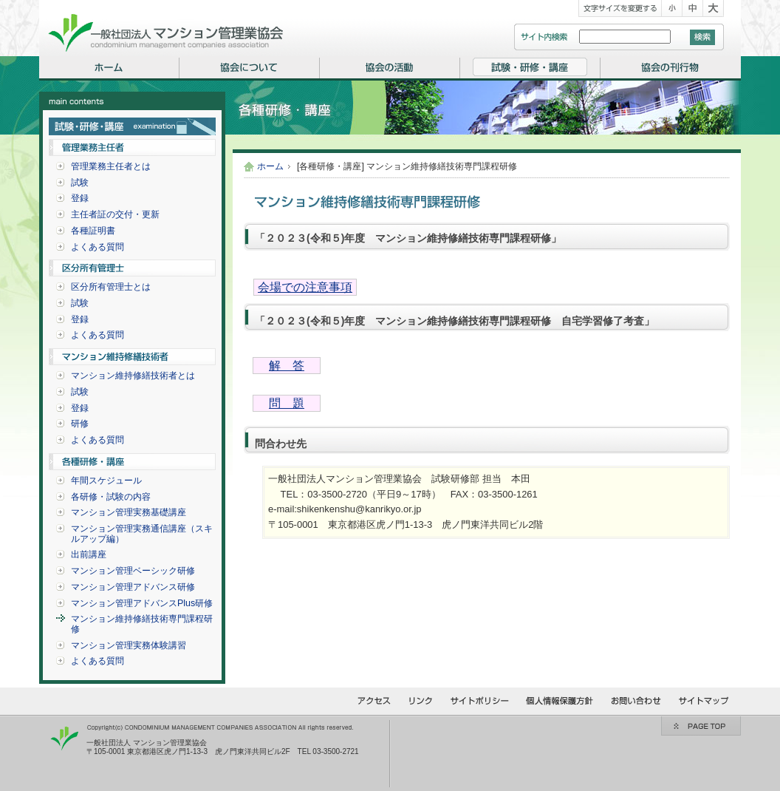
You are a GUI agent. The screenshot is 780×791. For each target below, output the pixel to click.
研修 (80, 423)
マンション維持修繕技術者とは (133, 375)
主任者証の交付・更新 (115, 214)
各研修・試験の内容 (111, 497)
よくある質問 (97, 247)
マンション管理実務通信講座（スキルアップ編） (142, 533)
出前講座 (88, 554)
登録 (80, 198)
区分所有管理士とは (111, 287)
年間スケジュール (106, 480)
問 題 (286, 403)
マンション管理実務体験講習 (128, 645)
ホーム (270, 166)
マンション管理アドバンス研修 (133, 587)
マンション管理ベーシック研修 (133, 571)
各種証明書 (93, 230)
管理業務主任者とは (111, 166)
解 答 (286, 365)
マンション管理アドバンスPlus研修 (142, 603)
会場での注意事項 (305, 287)
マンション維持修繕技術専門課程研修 (142, 624)
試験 (80, 182)
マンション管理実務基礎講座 (128, 512)
